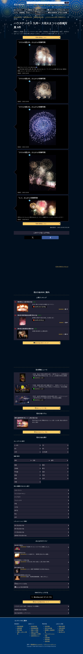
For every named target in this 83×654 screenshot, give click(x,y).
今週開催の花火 (30, 10)
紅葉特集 (47, 637)
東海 (55, 5)
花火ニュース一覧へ (41, 408)
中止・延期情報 (19, 12)
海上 (15, 513)
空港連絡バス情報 (36, 633)
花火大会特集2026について (41, 602)
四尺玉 (16, 510)
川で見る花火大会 (19, 532)
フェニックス (18, 500)
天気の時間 (62, 628)
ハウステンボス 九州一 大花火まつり (55, 17)
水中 (15, 517)
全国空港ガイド (35, 635)
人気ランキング (53, 10)
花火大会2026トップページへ (22, 613)
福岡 (52, 460)
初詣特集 (47, 639)
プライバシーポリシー (50, 644)
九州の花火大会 (27, 17)
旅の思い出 (62, 632)
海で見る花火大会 (19, 525)
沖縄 (67, 5)
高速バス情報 (34, 632)
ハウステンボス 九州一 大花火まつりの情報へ (27, 606)
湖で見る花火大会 (19, 528)
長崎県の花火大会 (38, 17)
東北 (45, 5)
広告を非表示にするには (62, 266)
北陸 (52, 5)
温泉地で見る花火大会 (20, 535)
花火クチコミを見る (21, 583)
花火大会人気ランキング (41, 343)
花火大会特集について (63, 12)
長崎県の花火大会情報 (20, 609)
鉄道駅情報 (34, 626)
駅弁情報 (61, 630)
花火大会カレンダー (41, 10)
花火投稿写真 (52, 12)
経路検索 (19, 628)
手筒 (15, 503)
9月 (43, 448)
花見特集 (47, 626)
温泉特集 (47, 641)
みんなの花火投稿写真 (21, 587)
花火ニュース (30, 12)
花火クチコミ (41, 12)
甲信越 (49, 5)
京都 (34, 460)
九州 (64, 5)
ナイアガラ (17, 497)
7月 (43, 445)
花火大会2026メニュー (19, 10)
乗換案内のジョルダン (37, 644)
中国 (58, 5)
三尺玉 (16, 507)
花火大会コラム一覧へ (41, 432)
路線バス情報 (34, 630)
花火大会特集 (48, 628)
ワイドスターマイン (19, 493)
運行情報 (19, 630)
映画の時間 (62, 626)
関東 (35, 5)
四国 (61, 5)
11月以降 (44, 452)
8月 (15, 448)
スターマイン (18, 490)
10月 (15, 452)
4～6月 (16, 445)
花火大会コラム (64, 10)
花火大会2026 (19, 5)
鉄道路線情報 (34, 628)
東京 (16, 460)
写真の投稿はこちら (41, 37)
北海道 (41, 5)
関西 (38, 5)
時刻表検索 (20, 626)
